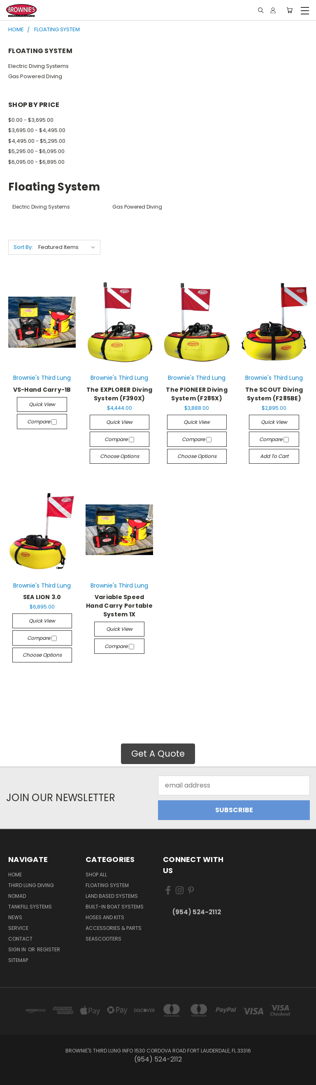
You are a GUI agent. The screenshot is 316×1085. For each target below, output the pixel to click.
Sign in (17, 949)
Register (48, 949)
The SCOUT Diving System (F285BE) (274, 394)
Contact (20, 938)
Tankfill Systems (30, 906)
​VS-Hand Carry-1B (42, 390)
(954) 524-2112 (196, 912)
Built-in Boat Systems (115, 906)
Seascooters (103, 938)
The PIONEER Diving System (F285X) (197, 394)
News (15, 917)
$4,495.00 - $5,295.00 (36, 141)
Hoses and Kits (105, 917)
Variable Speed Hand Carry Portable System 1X (119, 605)
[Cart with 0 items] (289, 10)
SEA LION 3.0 (42, 597)
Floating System (107, 885)
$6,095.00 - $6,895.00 (36, 162)
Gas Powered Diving (35, 76)
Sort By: (23, 247)
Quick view (42, 404)
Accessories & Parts (114, 928)
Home (15, 874)
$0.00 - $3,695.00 (30, 120)
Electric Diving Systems (38, 66)
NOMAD (17, 895)
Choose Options (119, 456)
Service (18, 928)
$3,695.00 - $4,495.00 (36, 130)
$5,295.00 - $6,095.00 (36, 151)
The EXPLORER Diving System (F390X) (119, 394)
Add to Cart (274, 456)
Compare (42, 421)
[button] (158, 753)
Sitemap (18, 960)
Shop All (96, 874)
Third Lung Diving (31, 885)
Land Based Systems (112, 895)
